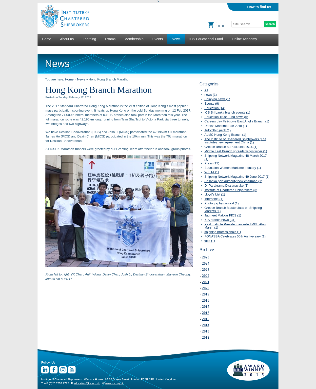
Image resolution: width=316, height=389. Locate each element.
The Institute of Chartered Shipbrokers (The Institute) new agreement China (235, 140)
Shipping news (217, 99)
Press (211, 163)
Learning (89, 39)
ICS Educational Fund (206, 39)
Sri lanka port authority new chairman (233, 181)
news (210, 95)
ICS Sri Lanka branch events (227, 112)
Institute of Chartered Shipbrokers (230, 190)
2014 (205, 325)
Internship (213, 199)
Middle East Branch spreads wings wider (235, 151)
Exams (110, 39)
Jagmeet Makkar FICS (222, 215)
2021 (205, 282)
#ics (209, 241)
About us (67, 39)
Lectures (48, 49)
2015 (205, 319)
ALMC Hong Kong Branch (225, 134)
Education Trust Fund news (226, 117)
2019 (205, 294)
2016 (205, 313)
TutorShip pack (217, 130)
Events (157, 39)
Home (46, 39)
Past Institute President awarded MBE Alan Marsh (235, 225)
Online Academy (244, 39)
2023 (205, 270)
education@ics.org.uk (87, 383)
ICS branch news (220, 220)
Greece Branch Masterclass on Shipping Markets (233, 209)
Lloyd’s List (214, 194)
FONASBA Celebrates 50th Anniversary (235, 236)
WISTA (211, 172)
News (176, 39)
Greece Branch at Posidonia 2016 (230, 147)
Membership (133, 39)
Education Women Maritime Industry (232, 168)
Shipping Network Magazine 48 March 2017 (235, 157)
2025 (205, 257)
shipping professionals (222, 232)
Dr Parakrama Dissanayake (226, 185)
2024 (205, 263)
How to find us (259, 7)
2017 (205, 307)
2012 (205, 337)
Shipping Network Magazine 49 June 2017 (237, 176)
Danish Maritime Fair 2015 (225, 126)
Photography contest (221, 203)
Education (214, 108)
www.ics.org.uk (114, 383)
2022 (205, 276)
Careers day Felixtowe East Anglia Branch (236, 121)
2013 (205, 331)
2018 (205, 300)
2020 (205, 288)
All (206, 90)
